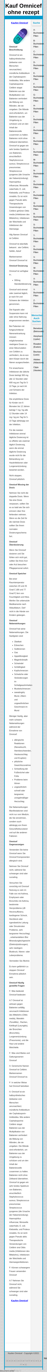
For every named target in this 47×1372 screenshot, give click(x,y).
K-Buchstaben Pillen (37, 141)
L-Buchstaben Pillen (37, 152)
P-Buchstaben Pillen (37, 195)
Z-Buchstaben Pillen (37, 303)
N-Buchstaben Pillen (37, 173)
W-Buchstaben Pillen (37, 271)
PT (21, 1365)
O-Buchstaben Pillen (37, 184)
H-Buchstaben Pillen (37, 109)
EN (21, 1361)
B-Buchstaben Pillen (37, 44)
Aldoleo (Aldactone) (37, 361)
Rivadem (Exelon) (37, 345)
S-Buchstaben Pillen (37, 228)
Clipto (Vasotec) (37, 368)
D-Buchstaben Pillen (37, 65)
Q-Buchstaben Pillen (37, 206)
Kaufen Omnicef (19, 23)
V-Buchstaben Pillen (37, 260)
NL (38, 1361)
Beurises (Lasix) (37, 353)
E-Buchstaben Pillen (37, 76)
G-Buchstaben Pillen (37, 98)
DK (12, 1361)
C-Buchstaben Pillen (37, 54)
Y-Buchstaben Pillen (37, 293)
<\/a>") (18, 1371)
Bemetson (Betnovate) (37, 329)
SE (25, 1365)
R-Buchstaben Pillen (37, 217)
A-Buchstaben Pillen (37, 33)
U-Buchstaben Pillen (37, 249)
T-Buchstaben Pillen (37, 238)
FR (29, 1361)
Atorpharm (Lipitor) (37, 337)
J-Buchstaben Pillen (37, 130)
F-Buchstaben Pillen (37, 87)
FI (25, 1361)
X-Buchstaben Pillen (37, 282)
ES (16, 1361)
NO (33, 1361)
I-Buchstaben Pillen (37, 119)
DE (7, 1361)
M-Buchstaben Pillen (37, 163)
